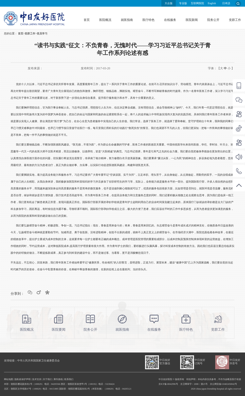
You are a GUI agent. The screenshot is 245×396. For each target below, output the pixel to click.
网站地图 (8, 379)
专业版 (183, 3)
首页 (87, 19)
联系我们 (68, 379)
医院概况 (105, 19)
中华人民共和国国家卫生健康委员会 (38, 360)
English (212, 3)
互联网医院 (197, 3)
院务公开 (213, 19)
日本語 (226, 3)
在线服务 (170, 19)
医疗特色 (148, 19)
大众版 (169, 3)
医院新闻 (192, 19)
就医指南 (127, 19)
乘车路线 (58, 379)
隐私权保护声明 (23, 379)
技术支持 (36, 379)
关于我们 (47, 379)
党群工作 (235, 19)
